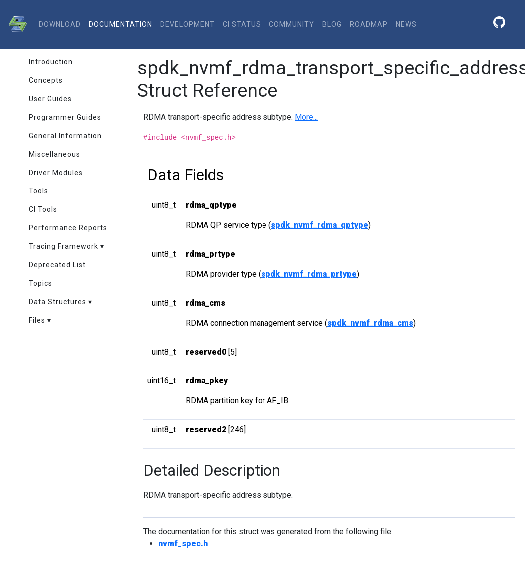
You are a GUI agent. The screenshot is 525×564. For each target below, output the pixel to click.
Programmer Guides (65, 117)
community (291, 24)
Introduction (51, 62)
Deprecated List (57, 265)
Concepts (46, 80)
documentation (120, 24)
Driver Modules (56, 173)
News (406, 24)
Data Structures (57, 302)
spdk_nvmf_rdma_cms (370, 323)
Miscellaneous (54, 154)
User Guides (50, 99)
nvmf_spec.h (183, 543)
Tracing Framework (63, 246)
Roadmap (369, 24)
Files (37, 320)
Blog (332, 24)
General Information (65, 136)
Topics (40, 283)
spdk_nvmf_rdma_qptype (319, 225)
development (187, 24)
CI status (242, 24)
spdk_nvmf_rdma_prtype (309, 274)
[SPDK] (15, 24)
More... (306, 117)
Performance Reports (68, 228)
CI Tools (43, 209)
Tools (38, 191)
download (60, 24)
